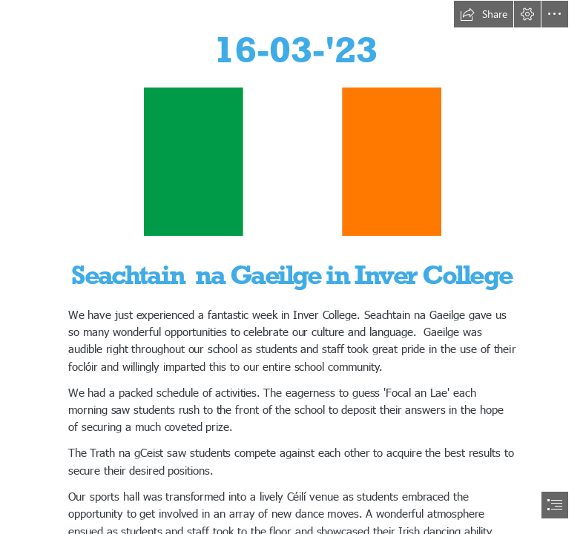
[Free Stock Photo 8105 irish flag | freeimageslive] (292, 161)
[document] (291, 267)
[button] (483, 14)
